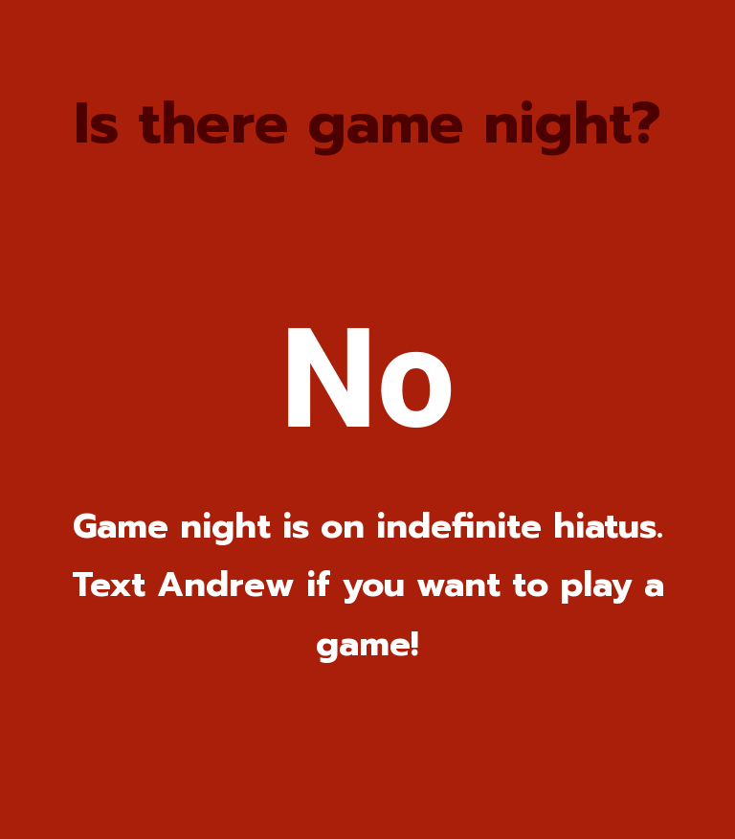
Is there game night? (367, 123)
